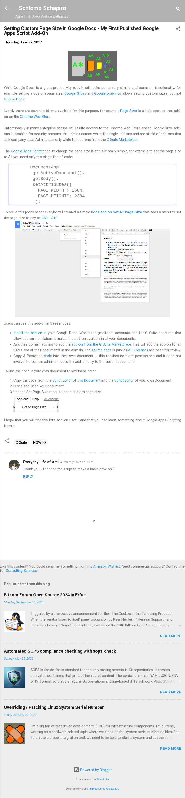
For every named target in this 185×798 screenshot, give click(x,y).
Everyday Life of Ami (41, 462)
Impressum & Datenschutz (104, 788)
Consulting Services (21, 571)
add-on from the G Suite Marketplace (101, 344)
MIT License (137, 350)
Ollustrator (103, 779)
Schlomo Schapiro (42, 8)
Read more (170, 636)
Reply (28, 476)
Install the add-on (27, 333)
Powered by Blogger (92, 770)
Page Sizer (128, 111)
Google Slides (75, 93)
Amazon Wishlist (106, 566)
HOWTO (39, 442)
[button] (178, 29)
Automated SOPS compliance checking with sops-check (60, 651)
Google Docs (14, 99)
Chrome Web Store (35, 116)
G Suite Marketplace (122, 139)
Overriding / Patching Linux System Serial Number (54, 707)
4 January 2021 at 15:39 (76, 462)
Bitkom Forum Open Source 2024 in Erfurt (45, 594)
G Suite (21, 442)
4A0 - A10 (49, 218)
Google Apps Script (26, 151)
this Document (88, 380)
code (48, 356)
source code (102, 350)
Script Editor (62, 380)
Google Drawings (107, 93)
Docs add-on (116, 212)
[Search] (178, 9)
